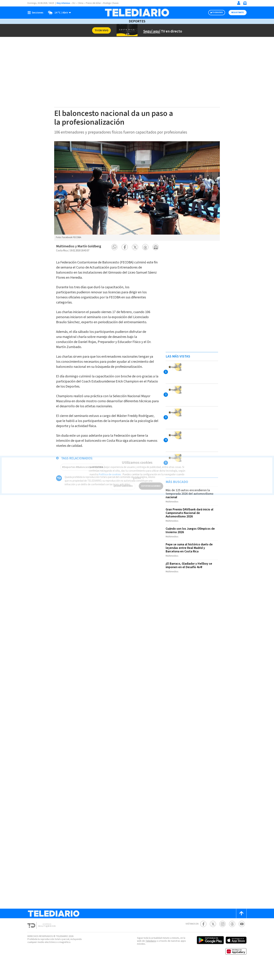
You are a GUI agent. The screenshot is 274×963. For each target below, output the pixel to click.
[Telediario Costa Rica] (137, 12)
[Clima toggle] (58, 12)
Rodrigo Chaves (110, 3)
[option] (137, 191)
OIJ (73, 3)
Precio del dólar (93, 3)
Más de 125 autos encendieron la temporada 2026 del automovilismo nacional (189, 493)
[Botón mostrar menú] (36, 12)
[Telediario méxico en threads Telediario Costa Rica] (232, 924)
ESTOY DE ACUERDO (151, 483)
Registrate (237, 12)
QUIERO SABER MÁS (123, 483)
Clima (80, 3)
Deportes (137, 21)
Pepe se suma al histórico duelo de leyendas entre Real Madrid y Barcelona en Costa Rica (189, 548)
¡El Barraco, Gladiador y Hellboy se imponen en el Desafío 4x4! (189, 565)
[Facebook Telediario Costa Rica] (203, 924)
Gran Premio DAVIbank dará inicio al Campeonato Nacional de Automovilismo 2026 (189, 513)
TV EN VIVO (217, 12)
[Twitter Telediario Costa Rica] (213, 924)
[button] (114, 247)
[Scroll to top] (241, 913)
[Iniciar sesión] (238, 3)
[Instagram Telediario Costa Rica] (222, 924)
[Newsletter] (245, 3)
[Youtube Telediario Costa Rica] (242, 924)
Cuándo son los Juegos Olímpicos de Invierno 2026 (190, 530)
